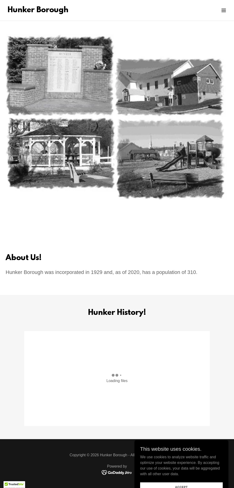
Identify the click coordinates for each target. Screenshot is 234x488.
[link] (38, 11)
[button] (223, 10)
